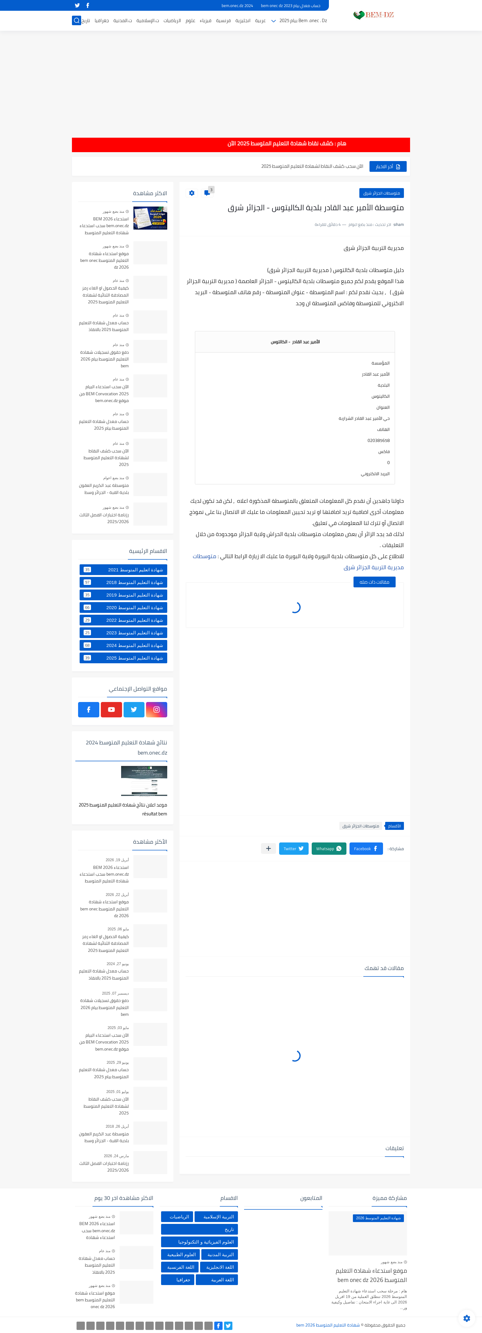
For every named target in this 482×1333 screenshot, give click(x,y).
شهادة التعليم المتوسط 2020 (123, 607)
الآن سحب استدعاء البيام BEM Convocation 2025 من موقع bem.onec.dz (104, 393)
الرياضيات (172, 20)
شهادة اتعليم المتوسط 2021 (123, 569)
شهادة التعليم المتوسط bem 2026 (328, 1325)
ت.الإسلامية (147, 20)
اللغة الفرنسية (180, 1267)
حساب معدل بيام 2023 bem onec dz (290, 5)
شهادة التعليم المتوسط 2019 (123, 594)
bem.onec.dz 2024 (237, 5)
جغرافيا (102, 20)
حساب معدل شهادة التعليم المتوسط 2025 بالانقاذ (104, 326)
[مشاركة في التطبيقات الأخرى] (268, 848)
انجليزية (243, 20)
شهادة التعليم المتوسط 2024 (123, 645)
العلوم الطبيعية (181, 1254)
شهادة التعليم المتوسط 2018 (123, 582)
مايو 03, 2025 (118, 1028)
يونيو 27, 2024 (118, 964)
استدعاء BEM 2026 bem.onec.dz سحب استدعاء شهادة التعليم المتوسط (104, 226)
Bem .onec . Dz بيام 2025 (303, 20)
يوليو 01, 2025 (117, 1092)
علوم (190, 20)
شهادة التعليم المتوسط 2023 (123, 632)
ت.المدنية (122, 20)
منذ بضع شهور (113, 211)
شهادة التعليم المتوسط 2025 (123, 657)
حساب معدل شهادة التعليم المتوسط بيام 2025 (104, 425)
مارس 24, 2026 (116, 1156)
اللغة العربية (222, 1279)
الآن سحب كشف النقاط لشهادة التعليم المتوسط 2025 (312, 166)
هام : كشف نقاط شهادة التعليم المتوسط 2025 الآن (280, 143)
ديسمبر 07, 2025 (115, 993)
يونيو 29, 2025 (118, 1062)
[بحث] (76, 20)
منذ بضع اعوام (113, 478)
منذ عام (118, 280)
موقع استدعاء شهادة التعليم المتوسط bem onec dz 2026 (104, 260)
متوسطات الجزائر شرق (381, 193)
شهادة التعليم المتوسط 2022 (123, 620)
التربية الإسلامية (218, 1216)
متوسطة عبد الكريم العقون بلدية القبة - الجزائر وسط (104, 489)
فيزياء (205, 20)
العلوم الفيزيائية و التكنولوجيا (206, 1241)
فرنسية (223, 20)
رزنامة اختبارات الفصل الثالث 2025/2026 (104, 518)
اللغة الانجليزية (220, 1267)
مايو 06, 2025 (118, 929)
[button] (366, 848)
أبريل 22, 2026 (117, 895)
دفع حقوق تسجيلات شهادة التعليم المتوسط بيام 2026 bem (104, 359)
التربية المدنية (220, 1254)
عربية (260, 20)
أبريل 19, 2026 (117, 860)
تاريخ (85, 20)
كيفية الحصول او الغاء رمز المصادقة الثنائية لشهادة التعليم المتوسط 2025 (105, 295)
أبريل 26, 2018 (117, 1126)
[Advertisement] (241, 80)
